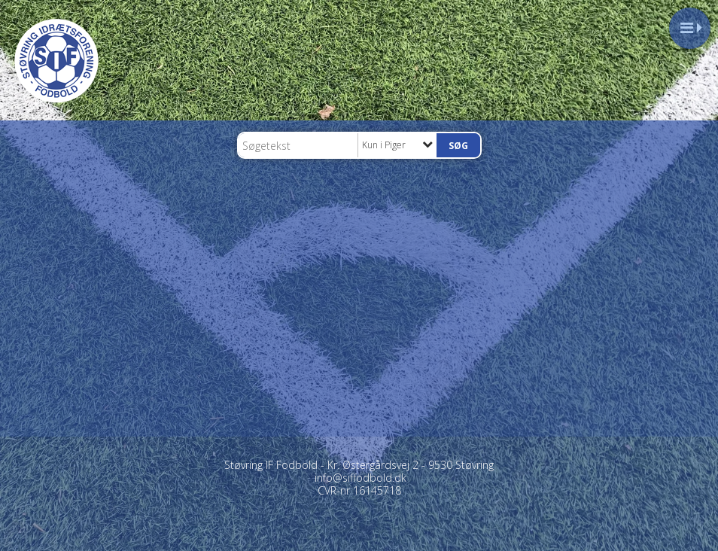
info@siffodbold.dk (360, 477)
